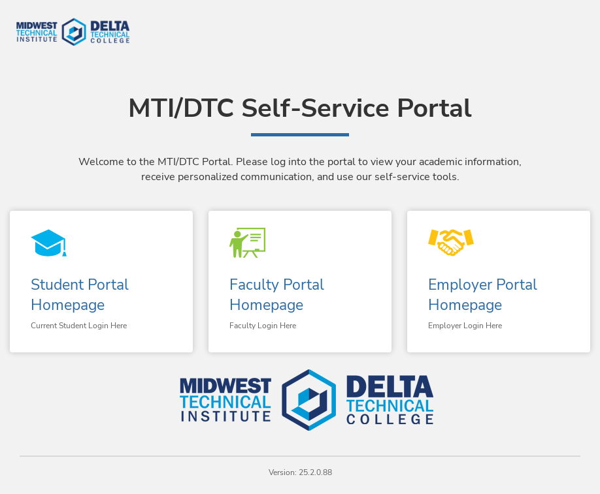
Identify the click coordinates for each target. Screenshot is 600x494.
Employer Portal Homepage (482, 295)
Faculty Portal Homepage (276, 295)
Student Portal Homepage (80, 295)
